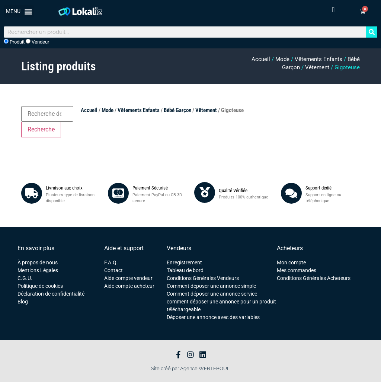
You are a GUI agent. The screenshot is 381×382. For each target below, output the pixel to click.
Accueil (261, 59)
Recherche (41, 129)
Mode (282, 59)
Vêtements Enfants (318, 59)
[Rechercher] (371, 32)
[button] (19, 11)
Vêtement (317, 67)
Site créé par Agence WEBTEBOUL (190, 368)
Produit (14, 42)
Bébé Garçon (177, 110)
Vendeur (37, 42)
